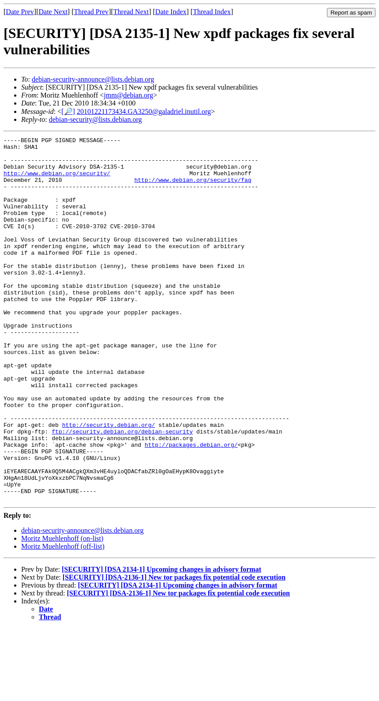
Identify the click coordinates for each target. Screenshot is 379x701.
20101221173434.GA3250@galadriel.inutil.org (144, 111)
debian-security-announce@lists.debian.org (93, 79)
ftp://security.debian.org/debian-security (122, 491)
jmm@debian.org (128, 95)
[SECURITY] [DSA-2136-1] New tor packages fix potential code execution (174, 650)
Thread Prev (91, 11)
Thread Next (131, 11)
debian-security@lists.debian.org (95, 119)
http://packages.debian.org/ (191, 507)
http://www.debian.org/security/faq (192, 189)
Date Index (171, 11)
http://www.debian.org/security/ (57, 181)
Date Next (53, 11)
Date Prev (20, 11)
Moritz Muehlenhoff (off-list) (63, 619)
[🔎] (68, 111)
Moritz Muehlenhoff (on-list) (62, 611)
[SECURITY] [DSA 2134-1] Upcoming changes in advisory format (161, 642)
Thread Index (212, 11)
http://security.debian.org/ (108, 483)
